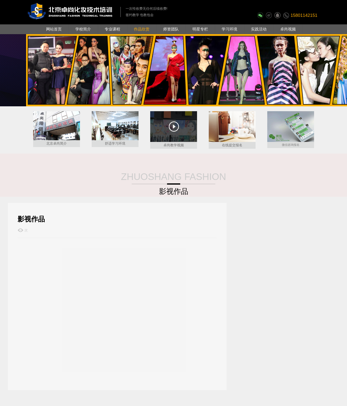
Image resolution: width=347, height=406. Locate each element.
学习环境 (229, 29)
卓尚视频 (288, 29)
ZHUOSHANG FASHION (173, 176)
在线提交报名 (232, 145)
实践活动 (259, 29)
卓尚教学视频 (173, 145)
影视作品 (173, 191)
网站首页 (54, 29)
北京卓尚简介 (56, 143)
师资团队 (171, 29)
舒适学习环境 (115, 143)
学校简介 (83, 29)
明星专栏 (200, 29)
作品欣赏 (141, 29)
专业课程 (112, 29)
